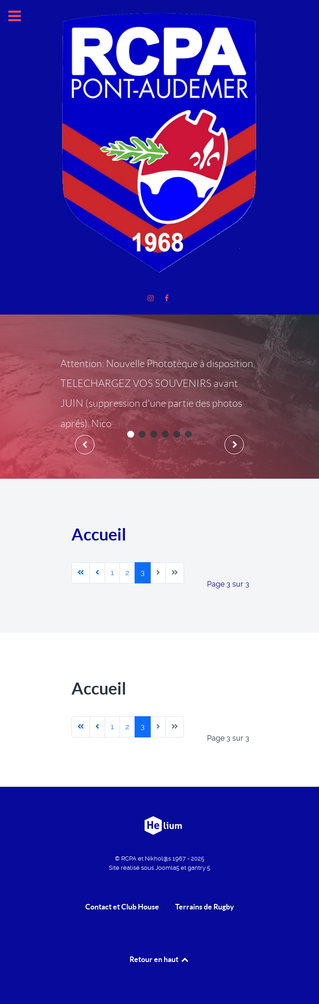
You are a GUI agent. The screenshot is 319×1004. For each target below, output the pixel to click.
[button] (130, 434)
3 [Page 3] (143, 572)
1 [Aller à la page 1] (112, 572)
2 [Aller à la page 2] (127, 572)
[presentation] (85, 444)
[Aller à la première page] (80, 572)
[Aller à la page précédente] (97, 572)
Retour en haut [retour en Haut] (159, 959)
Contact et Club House (122, 907)
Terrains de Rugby (204, 907)
